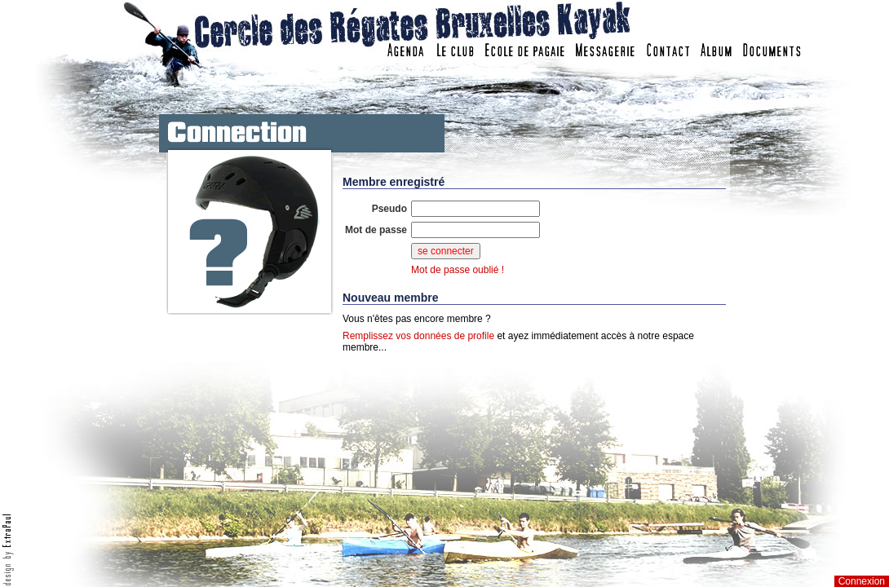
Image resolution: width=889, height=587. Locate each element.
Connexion (861, 581)
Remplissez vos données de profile (418, 336)
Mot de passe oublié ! (457, 270)
